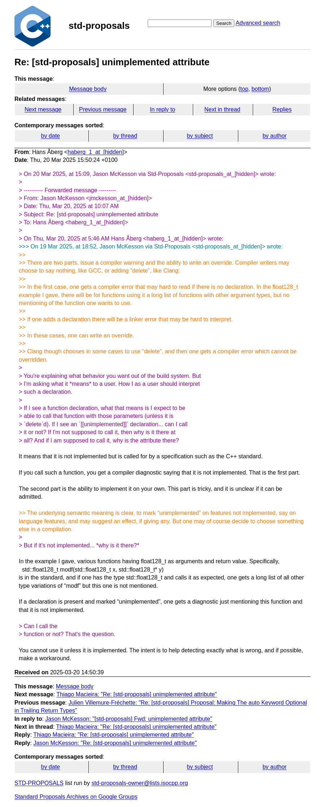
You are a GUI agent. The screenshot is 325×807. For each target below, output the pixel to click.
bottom (260, 89)
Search (223, 23)
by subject (200, 136)
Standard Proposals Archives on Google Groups (76, 797)
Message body (88, 89)
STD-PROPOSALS (39, 783)
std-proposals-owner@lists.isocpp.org (139, 783)
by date (50, 136)
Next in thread (222, 109)
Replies (281, 109)
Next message (43, 109)
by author (275, 136)
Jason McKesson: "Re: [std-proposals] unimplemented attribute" (114, 743)
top (244, 89)
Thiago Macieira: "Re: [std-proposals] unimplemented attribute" (136, 694)
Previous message (103, 109)
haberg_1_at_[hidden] (96, 152)
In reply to (162, 109)
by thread (125, 136)
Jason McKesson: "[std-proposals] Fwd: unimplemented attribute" (128, 719)
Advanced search (257, 23)
